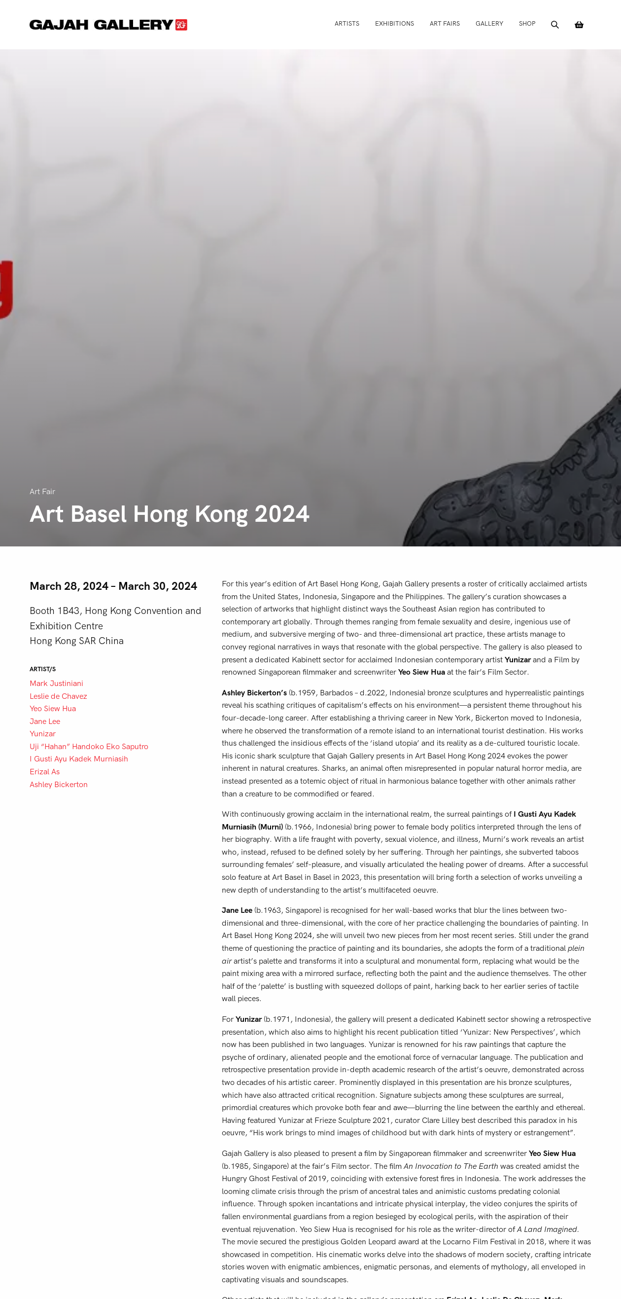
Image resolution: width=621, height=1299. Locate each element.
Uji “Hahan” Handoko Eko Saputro (89, 746)
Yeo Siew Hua (53, 708)
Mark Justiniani (56, 683)
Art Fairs (445, 23)
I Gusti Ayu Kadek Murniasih (79, 759)
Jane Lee (45, 721)
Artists (347, 23)
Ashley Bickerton (59, 784)
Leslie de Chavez (58, 696)
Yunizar (43, 733)
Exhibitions (394, 23)
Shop (527, 23)
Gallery (489, 23)
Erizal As (45, 771)
